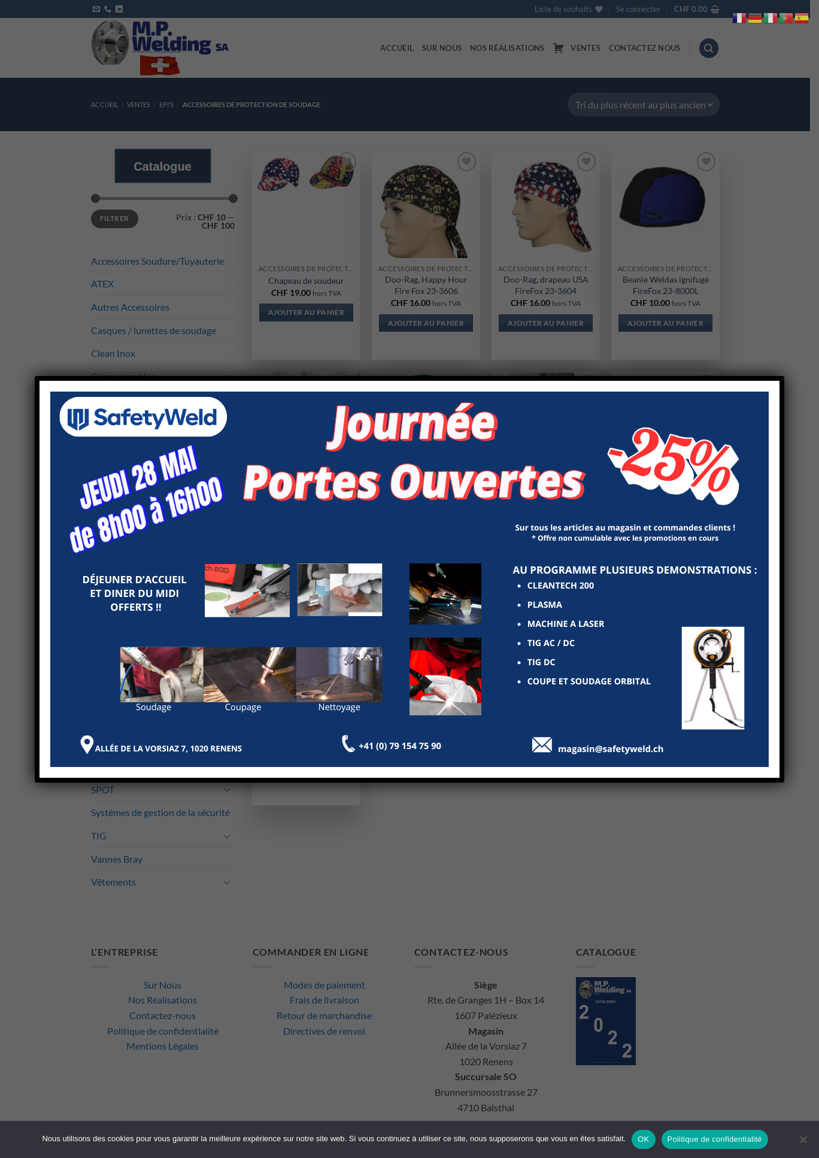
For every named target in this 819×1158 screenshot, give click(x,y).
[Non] (803, 1143)
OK (643, 1139)
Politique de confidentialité (715, 1139)
